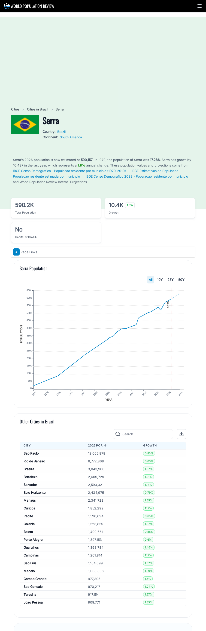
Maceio (29, 572)
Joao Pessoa (33, 603)
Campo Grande (35, 580)
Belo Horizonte (34, 494)
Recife (28, 517)
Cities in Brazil (38, 109)
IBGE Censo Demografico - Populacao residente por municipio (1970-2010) (69, 171)
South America (71, 137)
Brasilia (29, 470)
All (150, 280)
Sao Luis (30, 564)
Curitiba (29, 509)
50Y (181, 280)
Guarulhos (31, 549)
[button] (199, 6)
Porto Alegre (33, 541)
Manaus (30, 501)
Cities (15, 109)
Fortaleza (30, 478)
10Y (160, 280)
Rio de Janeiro (34, 462)
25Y (170, 280)
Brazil (61, 132)
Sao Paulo (31, 454)
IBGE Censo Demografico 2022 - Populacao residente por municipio (136, 176)
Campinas (31, 556)
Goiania (29, 525)
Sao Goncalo (33, 588)
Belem (28, 533)
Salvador (30, 486)
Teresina (30, 596)
